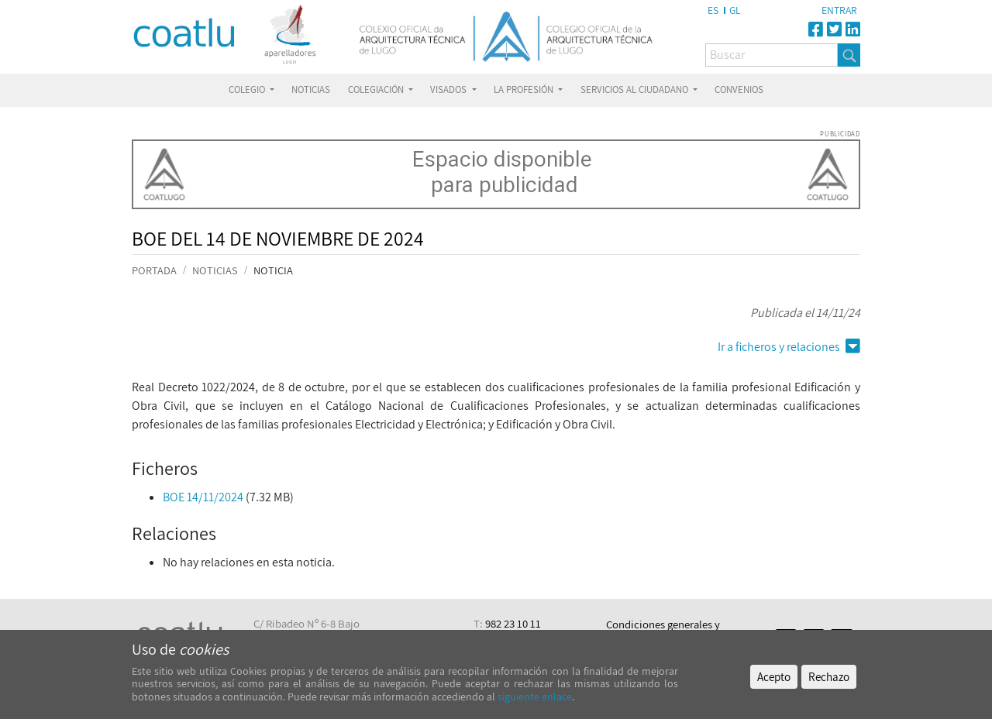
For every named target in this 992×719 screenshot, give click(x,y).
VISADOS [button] (449, 89)
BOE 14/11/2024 (203, 497)
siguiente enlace (533, 697)
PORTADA (154, 270)
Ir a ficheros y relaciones (789, 347)
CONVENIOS (739, 89)
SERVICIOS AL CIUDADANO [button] (635, 89)
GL (735, 10)
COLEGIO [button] (248, 89)
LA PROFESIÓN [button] (525, 89)
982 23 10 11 (513, 623)
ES (713, 10)
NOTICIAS (310, 89)
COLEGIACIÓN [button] (377, 89)
